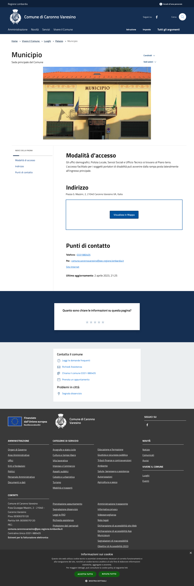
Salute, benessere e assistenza (113, 471)
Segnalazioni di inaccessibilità (113, 541)
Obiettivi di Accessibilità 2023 (113, 546)
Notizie (146, 449)
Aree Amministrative (18, 455)
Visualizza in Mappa (124, 215)
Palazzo (59, 41)
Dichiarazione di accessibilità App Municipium (115, 533)
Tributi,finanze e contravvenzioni (114, 460)
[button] (97, 580)
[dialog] (97, 568)
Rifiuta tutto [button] (109, 574)
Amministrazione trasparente (113, 504)
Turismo (57, 482)
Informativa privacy (108, 509)
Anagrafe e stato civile (64, 449)
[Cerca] (182, 16)
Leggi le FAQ (59, 514)
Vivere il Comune (31, 41)
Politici (11, 471)
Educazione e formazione (110, 449)
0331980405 (83, 255)
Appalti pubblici (61, 471)
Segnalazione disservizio (65, 509)
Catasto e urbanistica (64, 477)
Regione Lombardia (18, 4)
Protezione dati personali (65, 525)
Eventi (145, 481)
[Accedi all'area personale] (171, 4)
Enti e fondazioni (16, 466)
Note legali (103, 520)
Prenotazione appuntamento (67, 504)
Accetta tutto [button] (85, 574)
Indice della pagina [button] (24, 150)
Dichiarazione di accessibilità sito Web (117, 525)
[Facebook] (155, 17)
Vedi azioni (150, 62)
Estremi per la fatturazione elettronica (28, 537)
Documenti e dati (16, 482)
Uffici (10, 460)
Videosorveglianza (107, 514)
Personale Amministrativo (21, 477)
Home (15, 41)
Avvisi (145, 460)
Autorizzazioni (105, 476)
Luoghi (47, 41)
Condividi (150, 55)
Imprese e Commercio (64, 466)
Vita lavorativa (60, 460)
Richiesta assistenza (63, 520)
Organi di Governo (17, 449)
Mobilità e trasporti (62, 488)
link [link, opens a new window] (126, 567)
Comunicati (148, 455)
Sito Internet (72, 267)
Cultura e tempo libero (64, 455)
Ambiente (103, 466)
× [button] (190, 553)
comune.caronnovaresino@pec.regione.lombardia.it (97, 261)
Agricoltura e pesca (107, 482)
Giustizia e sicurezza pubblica (113, 455)
